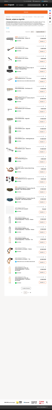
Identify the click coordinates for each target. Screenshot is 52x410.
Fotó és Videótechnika (16, 16)
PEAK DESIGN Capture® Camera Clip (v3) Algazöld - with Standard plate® (25, 189)
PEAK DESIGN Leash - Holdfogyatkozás (24, 138)
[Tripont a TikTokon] (50, 18)
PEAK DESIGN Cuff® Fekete (21, 58)
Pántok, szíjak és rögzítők (39, 16)
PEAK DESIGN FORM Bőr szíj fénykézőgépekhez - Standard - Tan (24, 239)
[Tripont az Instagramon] (50, 15)
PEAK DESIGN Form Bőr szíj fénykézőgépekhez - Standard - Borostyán (23, 279)
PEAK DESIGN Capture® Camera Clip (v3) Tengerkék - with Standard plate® (25, 199)
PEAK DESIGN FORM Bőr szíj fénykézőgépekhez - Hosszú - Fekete (24, 219)
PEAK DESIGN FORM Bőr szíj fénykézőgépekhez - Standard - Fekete (24, 229)
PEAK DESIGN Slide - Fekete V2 (22, 38)
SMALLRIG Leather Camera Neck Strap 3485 (24, 168)
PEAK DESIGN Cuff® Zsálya (21, 48)
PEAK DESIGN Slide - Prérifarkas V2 (23, 88)
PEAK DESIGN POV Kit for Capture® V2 (24, 178)
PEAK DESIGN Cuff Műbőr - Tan (22, 259)
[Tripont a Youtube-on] (50, 13)
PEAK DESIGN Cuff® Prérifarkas (23, 108)
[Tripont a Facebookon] (50, 10)
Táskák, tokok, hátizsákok (27, 16)
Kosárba (42, 41)
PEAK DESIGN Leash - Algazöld (22, 128)
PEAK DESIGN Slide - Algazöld (22, 118)
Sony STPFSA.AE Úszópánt (21, 208)
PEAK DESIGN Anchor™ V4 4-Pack (23, 78)
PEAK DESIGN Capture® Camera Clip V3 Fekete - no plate (24, 98)
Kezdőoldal (8, 16)
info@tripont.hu (37, 1)
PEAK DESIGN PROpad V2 (21, 158)
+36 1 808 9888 (28, 1)
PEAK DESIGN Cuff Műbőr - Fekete (23, 249)
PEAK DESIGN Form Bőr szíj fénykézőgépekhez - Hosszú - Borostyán (22, 269)
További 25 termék (26, 288)
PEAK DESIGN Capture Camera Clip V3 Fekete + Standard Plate (24, 68)
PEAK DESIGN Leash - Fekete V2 (23, 148)
